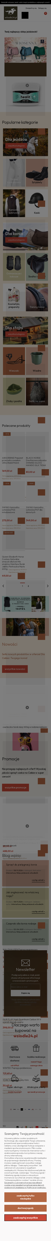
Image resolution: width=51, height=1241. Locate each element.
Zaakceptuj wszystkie (25, 1217)
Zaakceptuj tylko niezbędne (25, 1197)
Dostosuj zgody (26, 1208)
